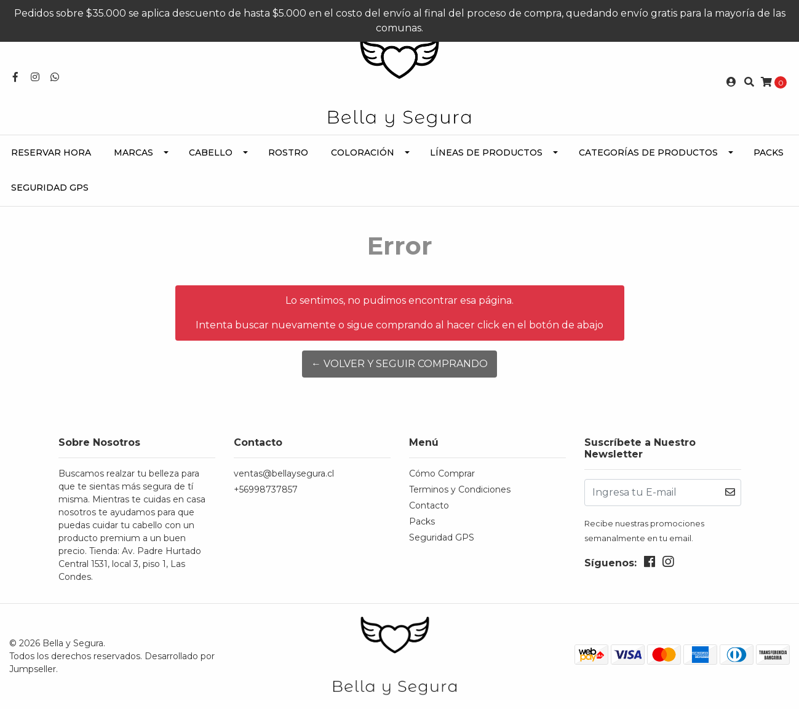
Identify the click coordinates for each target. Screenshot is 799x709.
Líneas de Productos (486, 152)
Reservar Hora (51, 152)
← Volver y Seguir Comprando (399, 364)
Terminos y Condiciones (460, 489)
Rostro (288, 152)
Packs (768, 152)
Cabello (211, 152)
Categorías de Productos (648, 152)
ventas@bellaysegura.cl (284, 473)
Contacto (429, 505)
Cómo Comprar (442, 473)
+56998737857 (266, 489)
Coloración (362, 152)
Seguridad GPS (50, 187)
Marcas (133, 152)
